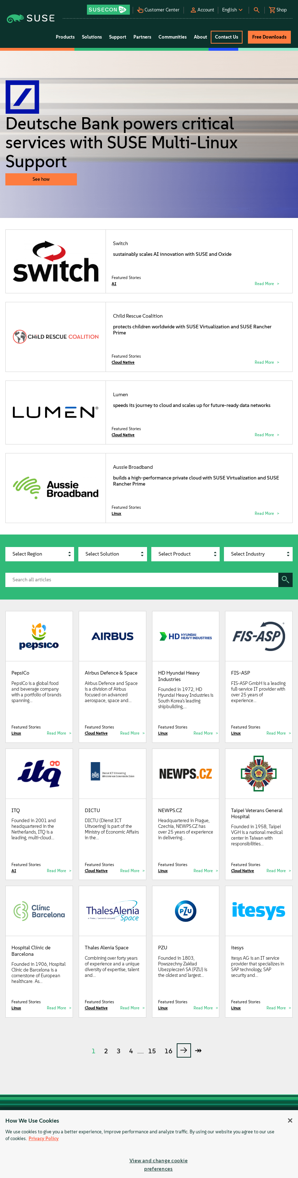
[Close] (290, 1120)
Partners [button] (142, 37)
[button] (108, 7)
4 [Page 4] (131, 1051)
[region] (149, 1144)
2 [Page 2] (106, 1051)
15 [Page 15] (152, 1051)
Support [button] (117, 37)
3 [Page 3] (119, 1051)
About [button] (200, 37)
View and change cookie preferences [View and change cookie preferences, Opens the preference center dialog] (159, 1164)
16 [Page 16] (168, 1051)
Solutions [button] (92, 37)
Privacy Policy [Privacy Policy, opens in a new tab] (44, 1138)
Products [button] (65, 37)
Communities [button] (172, 37)
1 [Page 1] (94, 1051)
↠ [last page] (198, 1050)
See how (41, 179)
